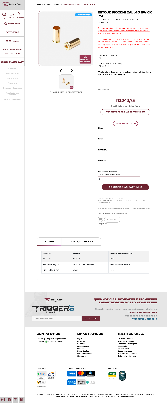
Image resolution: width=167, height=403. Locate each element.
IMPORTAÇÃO (12, 41)
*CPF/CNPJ (102, 150)
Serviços (80, 349)
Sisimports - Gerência (127, 356)
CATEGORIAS (12, 32)
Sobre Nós (122, 346)
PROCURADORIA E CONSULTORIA (12, 51)
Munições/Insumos (52, 5)
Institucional (12, 73)
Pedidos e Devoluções (127, 344)
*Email (100, 139)
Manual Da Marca (84, 353)
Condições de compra (125, 123)
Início (39, 5)
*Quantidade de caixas (109, 173)
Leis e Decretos (12, 100)
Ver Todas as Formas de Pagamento (125, 112)
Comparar (112, 221)
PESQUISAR (12, 23)
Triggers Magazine (12, 88)
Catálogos (12, 78)
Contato (12, 69)
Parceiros (81, 344)
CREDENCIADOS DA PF (12, 62)
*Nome (100, 128)
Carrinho (20, 14)
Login (79, 339)
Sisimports (81, 356)
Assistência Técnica (12, 94)
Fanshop (12, 83)
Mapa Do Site (123, 349)
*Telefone (102, 161)
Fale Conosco (83, 346)
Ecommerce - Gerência (127, 353)
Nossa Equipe (83, 351)
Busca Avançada (125, 351)
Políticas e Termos (125, 339)
